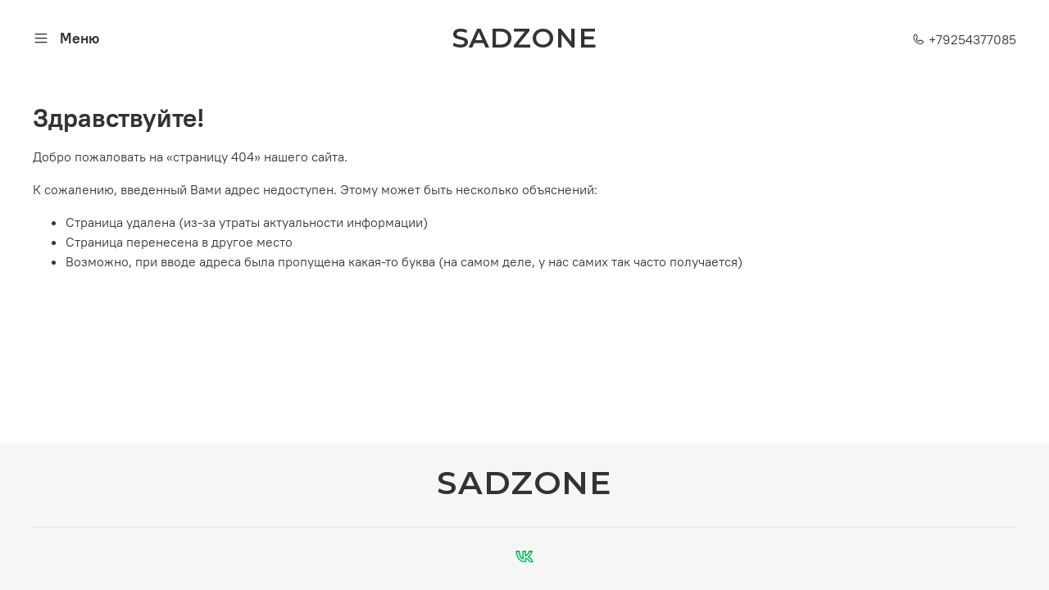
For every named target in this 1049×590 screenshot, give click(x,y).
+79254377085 (964, 39)
